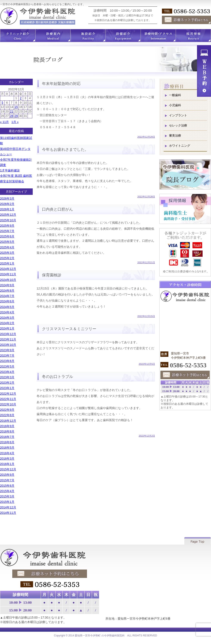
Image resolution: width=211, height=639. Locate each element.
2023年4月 (7, 372)
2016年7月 (7, 437)
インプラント (178, 115)
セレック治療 (178, 125)
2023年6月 (7, 361)
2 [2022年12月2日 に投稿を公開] (21, 98)
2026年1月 (7, 209)
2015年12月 (8, 469)
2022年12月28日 (146, 196)
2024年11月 (8, 274)
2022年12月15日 (146, 316)
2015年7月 (7, 480)
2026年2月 (7, 204)
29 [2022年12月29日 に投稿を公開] (16, 116)
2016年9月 (7, 426)
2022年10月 (8, 404)
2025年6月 (7, 236)
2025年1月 (7, 263)
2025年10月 (8, 220)
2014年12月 (8, 507)
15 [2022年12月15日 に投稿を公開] (16, 107)
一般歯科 (175, 95)
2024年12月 (8, 269)
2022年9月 (7, 409)
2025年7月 (7, 231)
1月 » (15, 122)
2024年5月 (7, 307)
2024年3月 (7, 317)
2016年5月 (7, 447)
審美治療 (175, 135)
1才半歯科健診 (10, 170)
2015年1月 (7, 502)
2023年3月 (7, 377)
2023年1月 (7, 388)
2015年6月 (7, 485)
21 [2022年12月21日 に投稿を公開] (11, 111)
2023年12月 (8, 334)
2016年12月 (8, 420)
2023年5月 (7, 366)
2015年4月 (7, 491)
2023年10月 (8, 344)
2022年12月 (8, 393)
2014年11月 (8, 512)
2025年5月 (7, 241)
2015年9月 (7, 474)
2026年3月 (7, 198)
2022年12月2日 (147, 435)
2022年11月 (8, 399)
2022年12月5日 (147, 364)
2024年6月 (7, 301)
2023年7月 (7, 355)
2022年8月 (7, 415)
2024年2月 (7, 323)
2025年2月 (7, 258)
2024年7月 (7, 296)
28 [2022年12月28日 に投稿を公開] (11, 116)
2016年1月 (7, 464)
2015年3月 (7, 496)
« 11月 (4, 122)
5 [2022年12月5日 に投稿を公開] (2, 102)
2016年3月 (7, 458)
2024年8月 (7, 290)
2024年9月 (7, 285)
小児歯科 (175, 105)
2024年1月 (7, 328)
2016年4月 (7, 453)
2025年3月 (7, 252)
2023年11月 (8, 339)
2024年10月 (8, 280)
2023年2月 (7, 382)
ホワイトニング (179, 145)
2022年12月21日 (146, 262)
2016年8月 (7, 431)
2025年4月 (7, 247)
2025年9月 (7, 225)
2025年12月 (8, 214)
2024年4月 (7, 312)
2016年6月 (7, 442)
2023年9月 (7, 350)
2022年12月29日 (146, 136)
